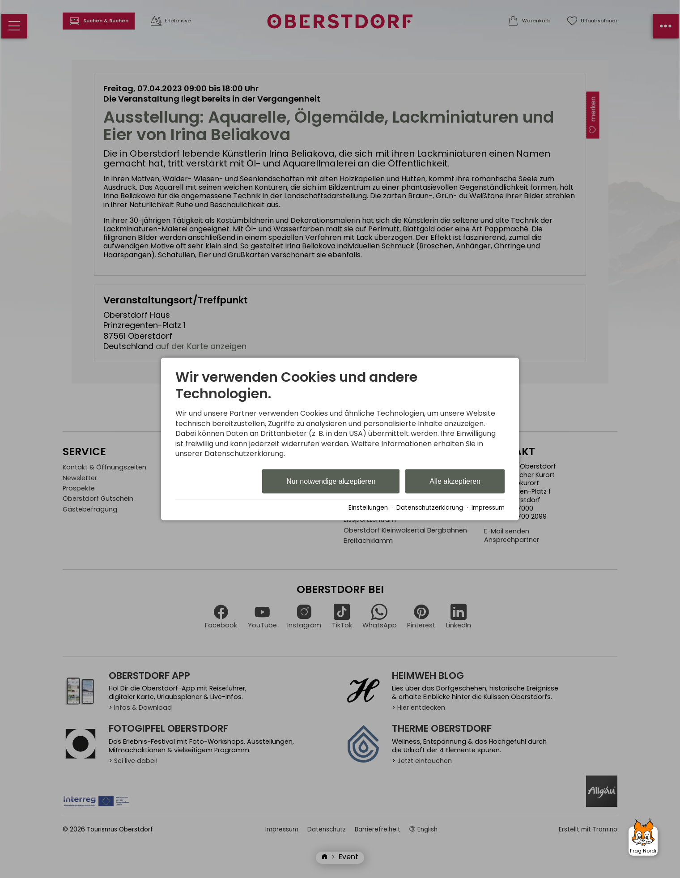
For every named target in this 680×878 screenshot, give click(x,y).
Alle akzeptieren (454, 481)
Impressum (488, 507)
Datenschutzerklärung (429, 507)
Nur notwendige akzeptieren (330, 481)
